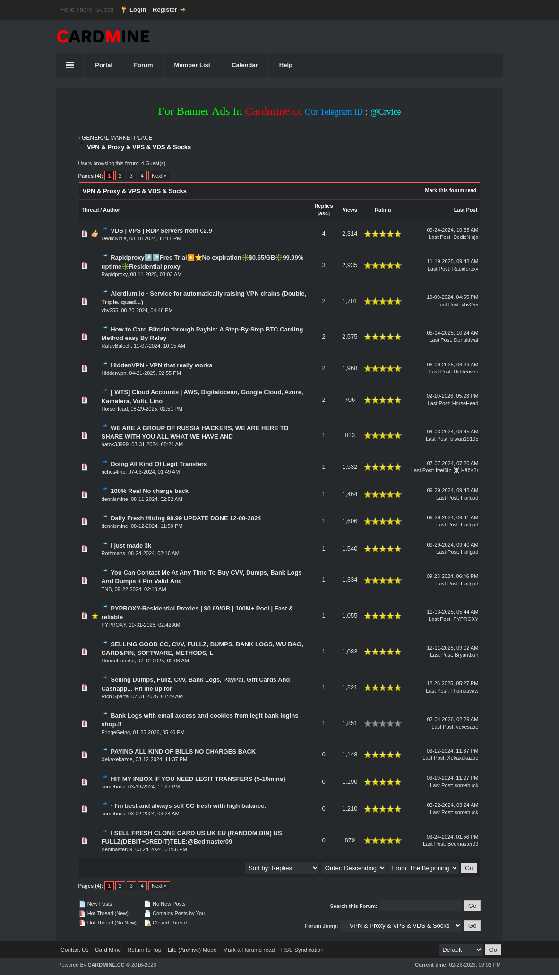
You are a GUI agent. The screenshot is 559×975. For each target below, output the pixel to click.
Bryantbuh (466, 655)
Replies (323, 206)
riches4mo (114, 472)
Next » (159, 175)
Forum (143, 64)
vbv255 (110, 310)
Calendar (245, 64)
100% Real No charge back (150, 490)
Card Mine (108, 950)
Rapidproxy (115, 274)
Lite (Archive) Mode (192, 950)
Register (165, 9)
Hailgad (469, 497)
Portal (103, 64)
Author (111, 209)
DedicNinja (114, 238)
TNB (107, 589)
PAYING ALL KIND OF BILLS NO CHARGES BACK (183, 751)
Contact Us (74, 950)
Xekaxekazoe (117, 759)
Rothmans (113, 553)
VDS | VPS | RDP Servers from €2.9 (161, 230)
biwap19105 (464, 438)
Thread (90, 209)
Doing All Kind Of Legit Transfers (159, 463)
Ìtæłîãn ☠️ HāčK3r (457, 470)
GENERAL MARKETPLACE (117, 138)
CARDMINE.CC (105, 964)
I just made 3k (131, 545)
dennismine (115, 499)
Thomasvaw (464, 691)
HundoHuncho (118, 660)
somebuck (113, 786)
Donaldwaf (466, 340)
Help (285, 64)
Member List (192, 64)
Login (137, 9)
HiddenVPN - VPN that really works (161, 365)
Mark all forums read (249, 950)
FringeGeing (116, 732)
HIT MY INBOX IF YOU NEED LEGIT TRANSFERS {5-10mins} (198, 778)
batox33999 (115, 444)
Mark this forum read (451, 190)
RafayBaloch (116, 345)
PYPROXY (114, 624)
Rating (383, 209)
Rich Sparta (115, 696)
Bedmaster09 (117, 849)
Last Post (466, 209)
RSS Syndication (302, 950)
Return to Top (145, 950)
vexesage (467, 726)
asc (323, 213)
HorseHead (115, 409)
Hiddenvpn (114, 373)
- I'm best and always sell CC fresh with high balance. (188, 805)
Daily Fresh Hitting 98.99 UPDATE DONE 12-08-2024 (186, 518)
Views (350, 209)
